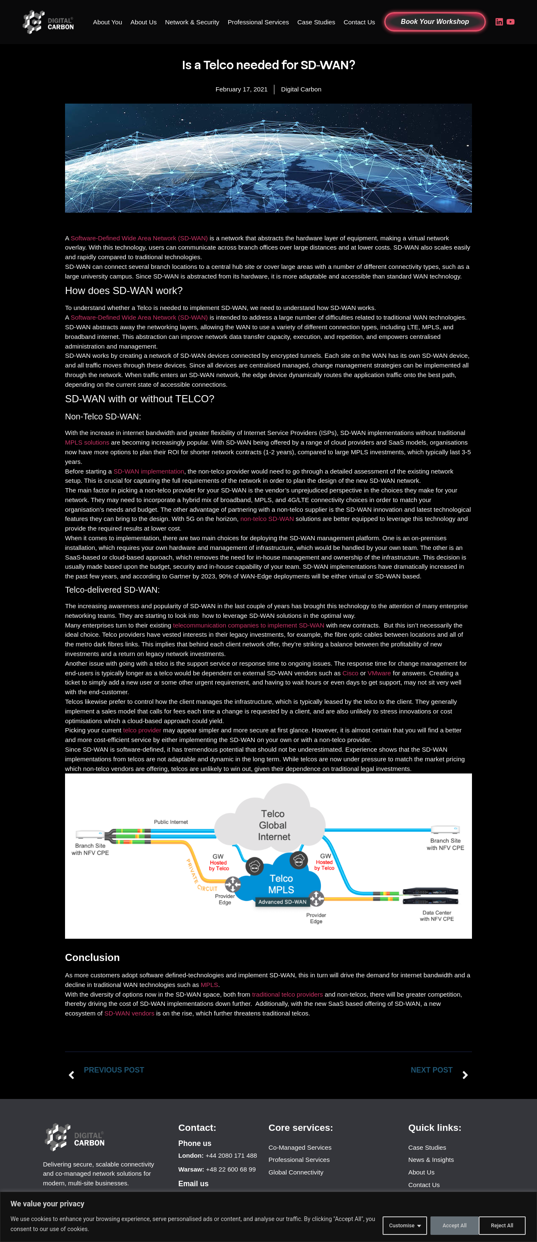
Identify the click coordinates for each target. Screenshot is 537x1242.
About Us (143, 22)
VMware (379, 673)
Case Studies (316, 22)
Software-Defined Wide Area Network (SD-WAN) (139, 238)
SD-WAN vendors (129, 1013)
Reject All (447, 1224)
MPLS (209, 984)
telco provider (142, 730)
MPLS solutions (87, 442)
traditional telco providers (287, 994)
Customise (393, 1224)
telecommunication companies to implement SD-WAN (248, 625)
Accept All (500, 1224)
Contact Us (359, 22)
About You (107, 22)
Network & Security (192, 22)
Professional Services (258, 22)
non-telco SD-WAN (267, 518)
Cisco (350, 673)
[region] (268, 1217)
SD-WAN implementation (149, 471)
